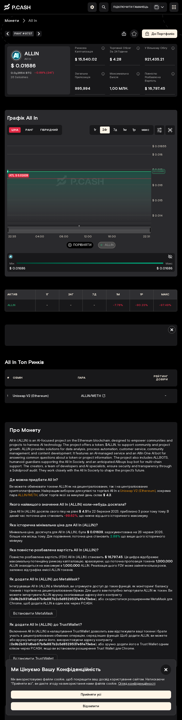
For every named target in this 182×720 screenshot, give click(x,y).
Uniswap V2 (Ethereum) (137, 491)
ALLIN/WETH (27, 495)
